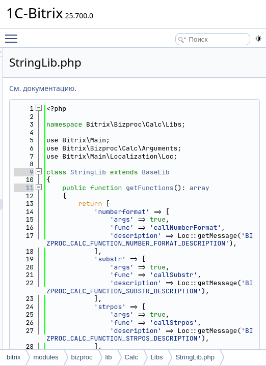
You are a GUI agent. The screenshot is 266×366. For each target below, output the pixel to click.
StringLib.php (195, 357)
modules (45, 357)
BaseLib (204, 203)
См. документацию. (170, 88)
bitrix (13, 357)
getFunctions (198, 227)
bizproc (82, 357)
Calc (131, 357)
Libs (157, 357)
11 (151, 219)
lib (108, 357)
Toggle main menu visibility (13, 34)
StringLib (215, 196)
